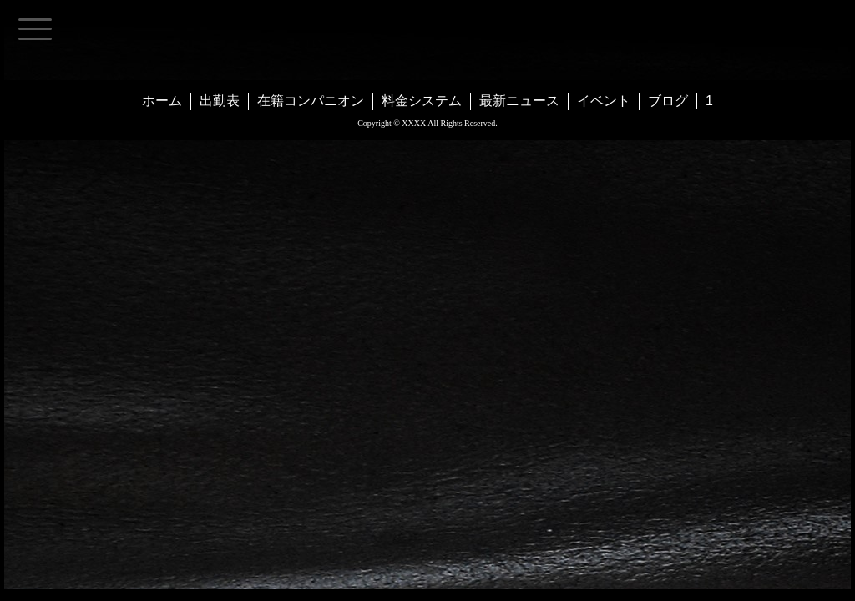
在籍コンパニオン (310, 100)
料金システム (422, 100)
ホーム (162, 100)
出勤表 (220, 100)
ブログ (668, 100)
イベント (603, 100)
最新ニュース (519, 100)
